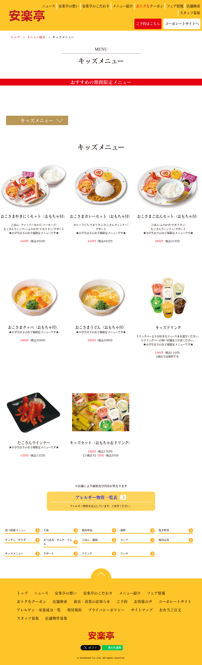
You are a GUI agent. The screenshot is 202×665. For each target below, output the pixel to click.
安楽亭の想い (68, 6)
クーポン (149, 6)
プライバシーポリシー (106, 610)
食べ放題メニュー (15, 530)
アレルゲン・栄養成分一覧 (39, 610)
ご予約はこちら (148, 24)
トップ (15, 37)
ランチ (124, 553)
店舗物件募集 (56, 618)
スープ (124, 539)
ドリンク (87, 553)
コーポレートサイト (175, 601)
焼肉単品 (87, 530)
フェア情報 (174, 6)
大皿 (46, 530)
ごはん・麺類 (90, 539)
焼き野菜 (164, 530)
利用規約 (74, 610)
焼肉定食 (164, 539)
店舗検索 (193, 6)
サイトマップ (142, 610)
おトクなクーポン (31, 601)
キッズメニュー (14, 553)
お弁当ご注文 (170, 610)
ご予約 (122, 601)
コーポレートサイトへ (182, 24)
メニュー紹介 (123, 6)
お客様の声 (143, 601)
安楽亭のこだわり (95, 6)
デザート (48, 553)
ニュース (48, 6)
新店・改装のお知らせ (92, 601)
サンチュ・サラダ (15, 539)
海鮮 (122, 530)
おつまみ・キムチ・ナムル (57, 541)
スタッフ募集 (190, 13)
